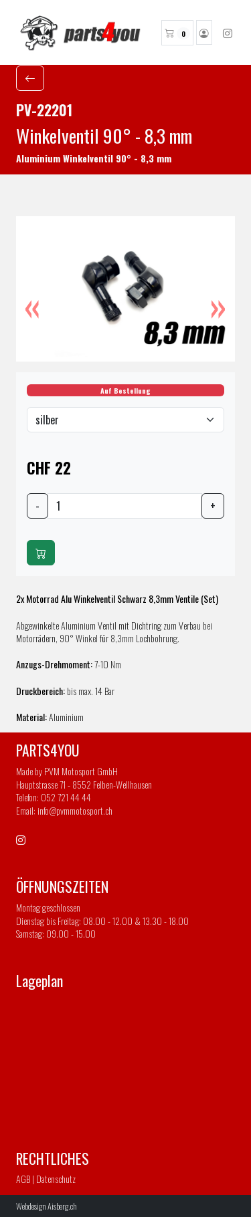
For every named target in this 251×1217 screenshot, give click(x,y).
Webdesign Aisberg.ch (46, 1206)
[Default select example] (125, 419)
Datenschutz (56, 1179)
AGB (23, 1179)
